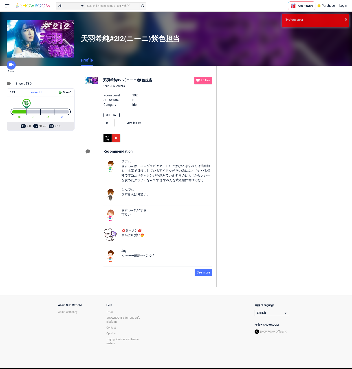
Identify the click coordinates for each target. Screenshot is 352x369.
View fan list (134, 122)
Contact (111, 327)
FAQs (109, 311)
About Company (67, 311)
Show (11, 66)
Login (343, 5)
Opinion (111, 333)
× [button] (346, 19)
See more (203, 272)
